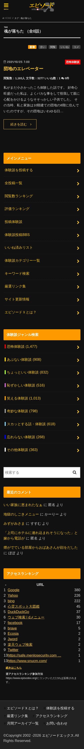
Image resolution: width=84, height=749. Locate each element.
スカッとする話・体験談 (31, 424)
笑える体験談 (24, 398)
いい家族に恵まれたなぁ (23, 505)
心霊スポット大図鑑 (24, 606)
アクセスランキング (51, 716)
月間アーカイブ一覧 (23, 723)
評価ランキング (17, 209)
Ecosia (13, 633)
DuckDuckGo (18, 612)
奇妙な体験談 (22, 411)
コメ (76, 47)
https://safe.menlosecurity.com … (34, 655)
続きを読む (18, 124)
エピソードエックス (58, 735)
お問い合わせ (56, 723)
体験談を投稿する (19, 170)
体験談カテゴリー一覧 (22, 260)
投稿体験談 (13, 222)
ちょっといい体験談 (27, 372)
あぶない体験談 (24, 359)
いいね (65, 47)
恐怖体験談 (22, 346)
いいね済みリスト (19, 247)
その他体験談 (22, 450)
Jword (12, 639)
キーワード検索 (17, 273)
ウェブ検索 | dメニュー (26, 617)
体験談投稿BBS (17, 235)
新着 (32, 47)
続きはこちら (14, 667)
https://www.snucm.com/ (27, 661)
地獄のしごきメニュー (21, 514)
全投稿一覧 (13, 183)
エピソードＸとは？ (20, 312)
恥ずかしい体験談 (26, 385)
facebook (15, 623)
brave (12, 628)
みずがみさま (14, 523)
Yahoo (13, 595)
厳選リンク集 (15, 286)
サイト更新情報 (17, 299)
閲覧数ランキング (19, 196)
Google (13, 590)
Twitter (13, 650)
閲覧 (52, 47)
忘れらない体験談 (26, 437)
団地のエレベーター (23, 68)
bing (11, 601)
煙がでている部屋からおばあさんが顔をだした (41, 547)
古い (42, 47)
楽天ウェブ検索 (20, 644)
